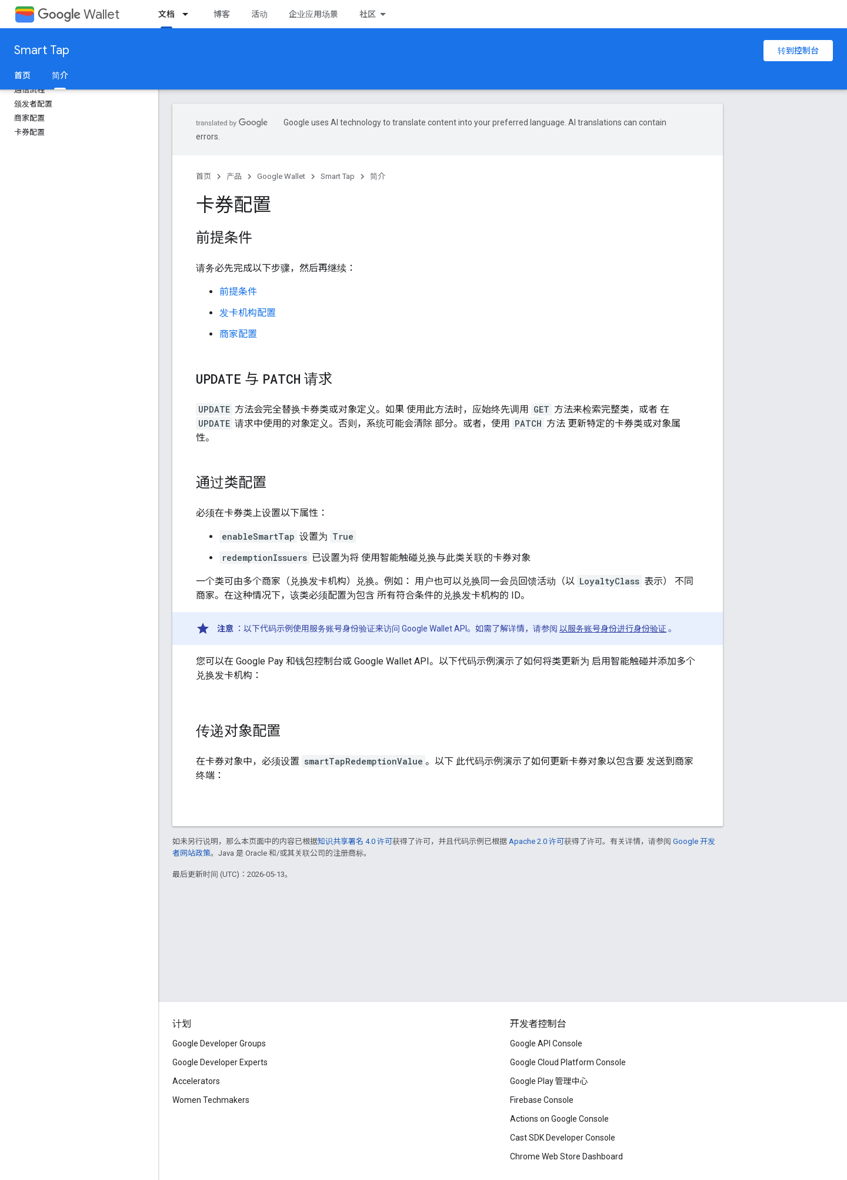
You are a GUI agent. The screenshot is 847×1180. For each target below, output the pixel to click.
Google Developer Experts (220, 1062)
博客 (222, 14)
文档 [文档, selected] (166, 14)
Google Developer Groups (219, 1043)
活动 (259, 14)
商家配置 (238, 334)
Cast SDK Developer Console (562, 1137)
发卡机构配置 (247, 312)
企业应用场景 (313, 14)
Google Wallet (281, 176)
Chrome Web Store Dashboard (566, 1156)
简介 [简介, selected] (60, 75)
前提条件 (238, 291)
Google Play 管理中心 (549, 1081)
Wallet (78, 14)
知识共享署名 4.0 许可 (355, 841)
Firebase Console (541, 1100)
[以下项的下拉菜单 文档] (189, 14)
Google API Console (546, 1043)
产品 (234, 176)
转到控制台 (798, 50)
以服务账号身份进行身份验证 (612, 628)
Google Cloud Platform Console (568, 1062)
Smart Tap (41, 50)
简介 (377, 176)
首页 (22, 75)
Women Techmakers (210, 1100)
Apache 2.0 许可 (536, 841)
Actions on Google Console (559, 1119)
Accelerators (196, 1081)
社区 (367, 14)
